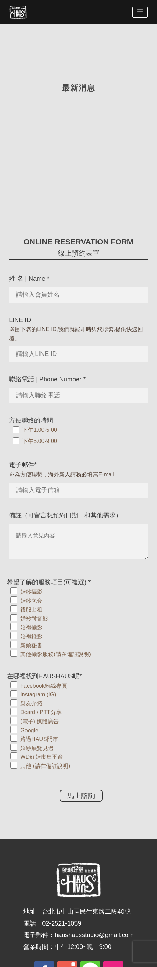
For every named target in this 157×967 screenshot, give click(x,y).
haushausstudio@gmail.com (94, 934)
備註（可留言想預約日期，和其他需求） (65, 515)
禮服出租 (31, 610)
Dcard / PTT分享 (40, 712)
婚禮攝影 (31, 627)
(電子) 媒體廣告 (39, 721)
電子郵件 (23, 464)
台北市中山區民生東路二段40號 (86, 911)
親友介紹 (31, 704)
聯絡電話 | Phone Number (47, 379)
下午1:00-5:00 (39, 430)
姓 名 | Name (29, 278)
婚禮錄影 (31, 636)
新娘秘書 (31, 645)
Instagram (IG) (38, 694)
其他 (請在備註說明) (45, 766)
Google (29, 730)
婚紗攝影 (31, 592)
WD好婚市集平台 (41, 757)
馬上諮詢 (81, 796)
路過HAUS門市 (39, 739)
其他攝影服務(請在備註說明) (55, 654)
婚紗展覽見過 (37, 748)
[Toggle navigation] (140, 12)
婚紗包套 (31, 601)
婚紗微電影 (34, 619)
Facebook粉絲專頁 (43, 686)
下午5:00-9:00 (39, 441)
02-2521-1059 (61, 923)
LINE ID (20, 320)
